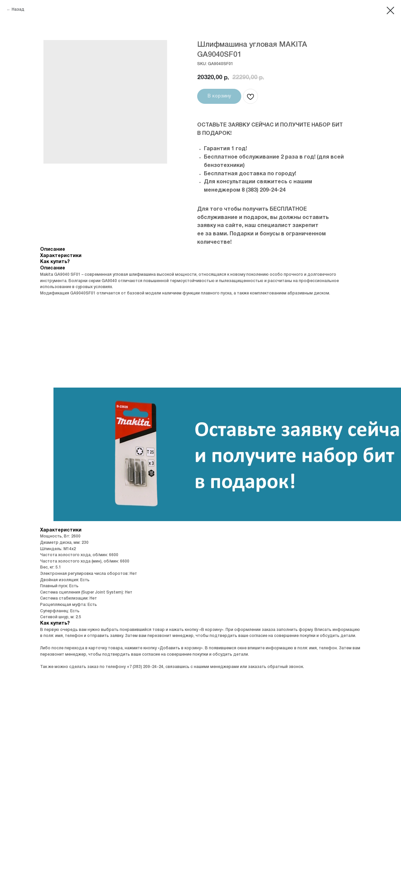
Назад (18, 9)
